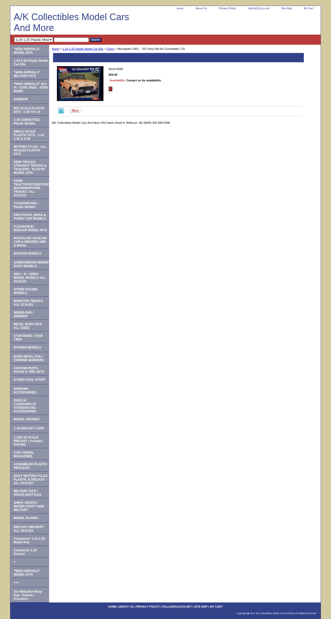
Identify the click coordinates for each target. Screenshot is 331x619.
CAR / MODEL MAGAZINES (24, 454)
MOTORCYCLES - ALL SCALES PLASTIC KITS (30, 150)
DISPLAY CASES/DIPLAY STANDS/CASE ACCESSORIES (25, 406)
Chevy (111, 48)
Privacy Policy (227, 8)
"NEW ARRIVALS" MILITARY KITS (27, 74)
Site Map (286, 8)
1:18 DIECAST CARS (29, 428)
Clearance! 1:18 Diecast (25, 552)
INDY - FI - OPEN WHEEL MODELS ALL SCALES (30, 277)
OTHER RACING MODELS (26, 291)
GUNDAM (21, 99)
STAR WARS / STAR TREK (28, 337)
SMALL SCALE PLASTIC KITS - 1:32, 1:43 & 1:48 (29, 135)
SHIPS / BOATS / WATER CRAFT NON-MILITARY (29, 506)
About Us (201, 8)
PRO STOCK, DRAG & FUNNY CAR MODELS (30, 216)
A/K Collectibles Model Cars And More (71, 22)
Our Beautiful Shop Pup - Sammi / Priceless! (28, 595)
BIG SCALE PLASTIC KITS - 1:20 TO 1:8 (29, 110)
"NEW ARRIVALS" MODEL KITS (27, 51)
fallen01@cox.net (258, 8)
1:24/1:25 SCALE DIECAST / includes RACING (28, 441)
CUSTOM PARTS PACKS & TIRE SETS (29, 370)
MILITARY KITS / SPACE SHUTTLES (27, 493)
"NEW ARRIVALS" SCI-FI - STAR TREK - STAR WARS (31, 87)
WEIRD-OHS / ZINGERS (24, 314)
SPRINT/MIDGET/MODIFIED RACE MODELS (31, 264)
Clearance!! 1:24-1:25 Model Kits (29, 540)
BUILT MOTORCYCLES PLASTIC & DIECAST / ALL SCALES (31, 479)
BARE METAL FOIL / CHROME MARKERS (29, 358)
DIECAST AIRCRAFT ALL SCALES (29, 528)
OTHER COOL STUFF (29, 380)
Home (55, 48)
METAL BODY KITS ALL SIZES (28, 326)
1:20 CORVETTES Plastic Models (27, 121)
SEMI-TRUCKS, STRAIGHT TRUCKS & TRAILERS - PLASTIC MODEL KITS (30, 167)
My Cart (308, 8)
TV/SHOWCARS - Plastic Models (26, 205)
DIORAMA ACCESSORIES (25, 390)
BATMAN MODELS (27, 347)
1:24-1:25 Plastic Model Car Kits (83, 48)
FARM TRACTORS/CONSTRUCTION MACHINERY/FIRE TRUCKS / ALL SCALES (31, 188)
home (180, 8)
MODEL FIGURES (27, 419)
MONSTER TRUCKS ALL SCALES (28, 302)
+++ (16, 582)
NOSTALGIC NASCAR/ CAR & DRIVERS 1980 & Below (30, 241)
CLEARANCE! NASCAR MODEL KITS (30, 228)
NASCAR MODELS (27, 253)
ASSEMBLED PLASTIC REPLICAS (30, 466)
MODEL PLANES (26, 518)
